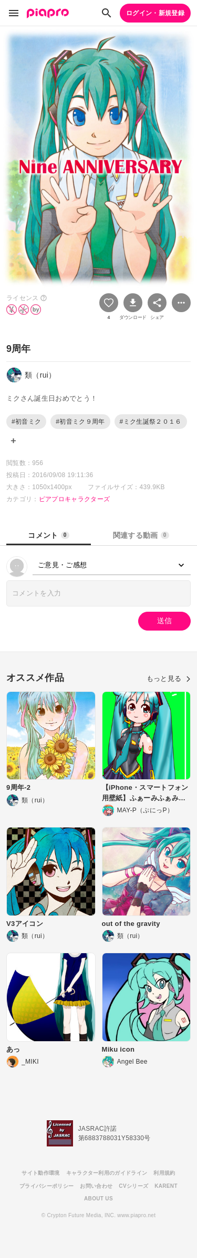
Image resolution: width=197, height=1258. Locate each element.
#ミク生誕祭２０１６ (151, 421)
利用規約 (164, 1173)
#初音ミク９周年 (80, 421)
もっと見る (169, 678)
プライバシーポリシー (46, 1186)
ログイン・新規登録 (155, 13)
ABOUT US (98, 1198)
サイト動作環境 (40, 1173)
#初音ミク (26, 421)
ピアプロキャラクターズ (74, 499)
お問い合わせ (96, 1186)
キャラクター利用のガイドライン (107, 1173)
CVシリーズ (133, 1186)
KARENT (166, 1186)
